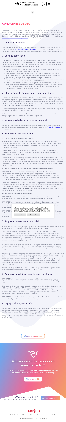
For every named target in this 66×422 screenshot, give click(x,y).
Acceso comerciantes (50, 398)
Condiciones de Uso (50, 415)
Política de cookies (46, 211)
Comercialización (22, 415)
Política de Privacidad (53, 127)
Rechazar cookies (33, 214)
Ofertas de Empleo (36, 415)
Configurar (46, 214)
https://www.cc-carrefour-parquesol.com (15, 38)
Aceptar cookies (20, 214)
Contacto (13, 415)
